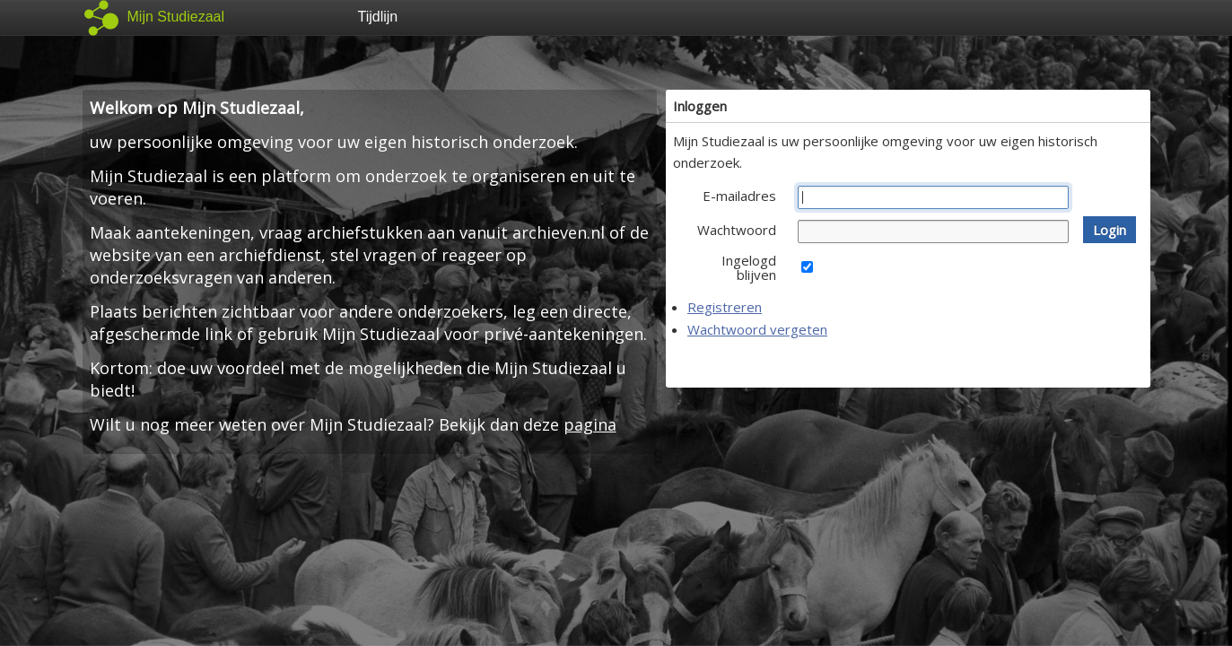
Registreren (724, 307)
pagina (590, 424)
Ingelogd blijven (748, 267)
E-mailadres (739, 196)
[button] (1109, 229)
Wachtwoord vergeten (757, 329)
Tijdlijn (378, 16)
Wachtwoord (736, 230)
